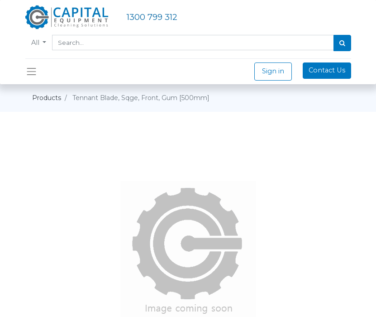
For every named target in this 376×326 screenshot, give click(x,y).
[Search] (342, 43)
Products (46, 98)
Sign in (273, 71)
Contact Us (327, 70)
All (36, 42)
